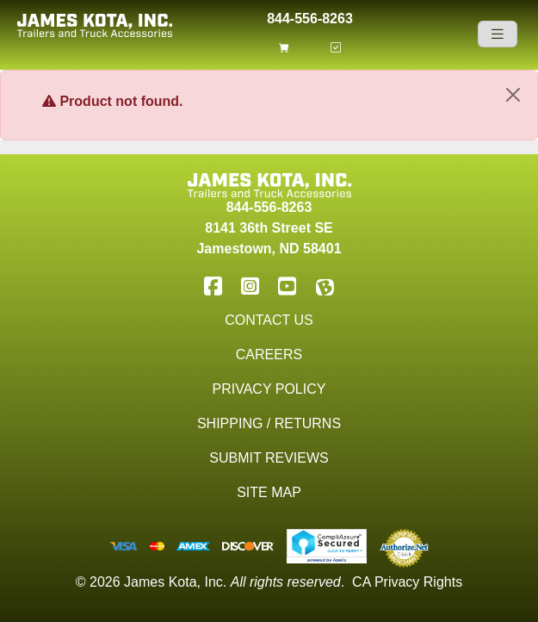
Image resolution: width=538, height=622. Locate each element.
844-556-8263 (310, 16)
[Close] (513, 94)
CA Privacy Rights (407, 582)
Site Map (269, 492)
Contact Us (269, 320)
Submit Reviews (268, 458)
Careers (269, 354)
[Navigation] (497, 34)
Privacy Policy (269, 389)
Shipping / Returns (269, 423)
